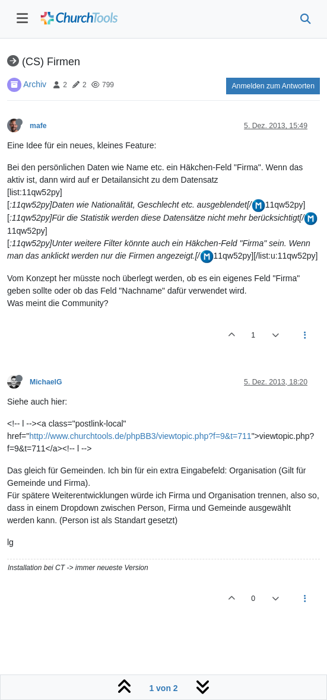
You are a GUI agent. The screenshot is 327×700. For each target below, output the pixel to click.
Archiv (34, 84)
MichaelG (46, 382)
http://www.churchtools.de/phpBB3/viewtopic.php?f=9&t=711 (140, 436)
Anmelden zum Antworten (273, 86)
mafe (38, 126)
